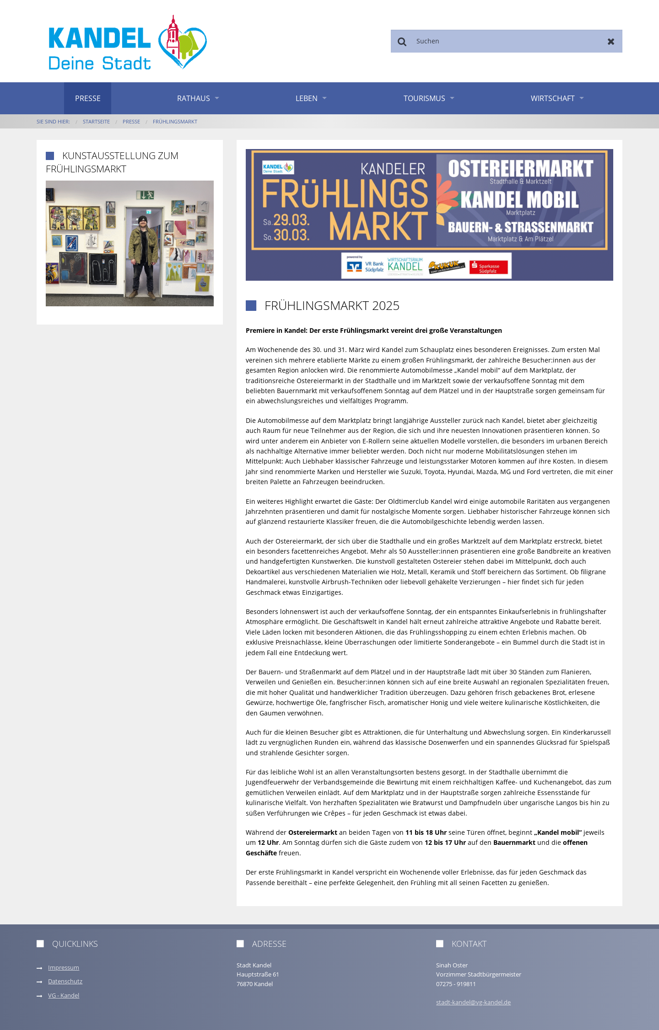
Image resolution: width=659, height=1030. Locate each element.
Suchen (402, 41)
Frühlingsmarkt (175, 121)
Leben (307, 98)
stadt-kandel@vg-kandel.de (473, 1002)
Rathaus (193, 98)
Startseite (96, 121)
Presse (88, 98)
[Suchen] (506, 41)
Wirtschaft (553, 98)
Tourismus (424, 98)
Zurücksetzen (611, 41)
